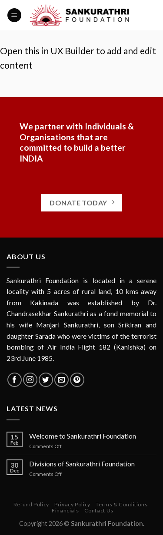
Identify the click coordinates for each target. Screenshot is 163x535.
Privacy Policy (72, 504)
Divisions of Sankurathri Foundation (82, 463)
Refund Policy (31, 504)
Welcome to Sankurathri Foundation (82, 436)
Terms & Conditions (121, 504)
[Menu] (14, 15)
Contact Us (98, 510)
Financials (65, 510)
